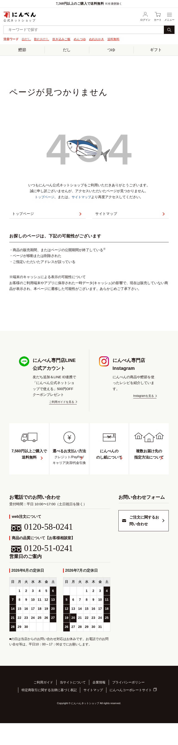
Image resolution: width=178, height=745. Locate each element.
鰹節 (22, 49)
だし (67, 49)
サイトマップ (82, 196)
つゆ (111, 49)
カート (158, 16)
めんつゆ (80, 39)
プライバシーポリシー (128, 707)
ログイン (145, 16)
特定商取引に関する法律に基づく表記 (49, 712)
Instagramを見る (143, 401)
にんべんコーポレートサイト (131, 713)
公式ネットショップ (19, 16)
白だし (26, 39)
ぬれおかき (96, 39)
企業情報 (98, 707)
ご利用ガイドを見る (61, 407)
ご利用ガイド (43, 707)
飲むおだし (41, 39)
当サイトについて (73, 707)
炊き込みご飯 (61, 39)
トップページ (43, 196)
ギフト (156, 49)
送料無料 (113, 39)
